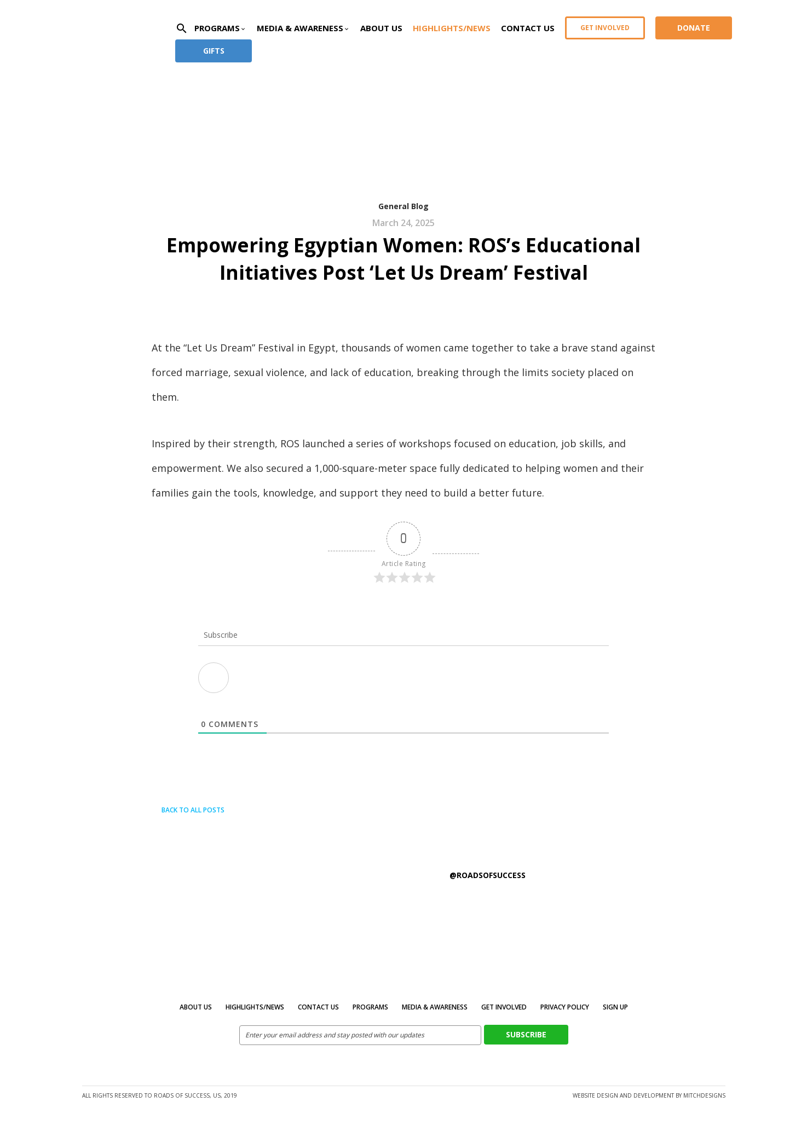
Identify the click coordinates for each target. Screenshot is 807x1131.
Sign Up (615, 1007)
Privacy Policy (564, 1007)
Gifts (213, 50)
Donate (693, 27)
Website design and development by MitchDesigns (649, 1095)
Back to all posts (188, 810)
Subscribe (526, 1034)
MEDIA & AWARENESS (435, 1007)
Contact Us (528, 28)
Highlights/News (452, 28)
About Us (381, 28)
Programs (370, 1007)
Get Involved (605, 27)
